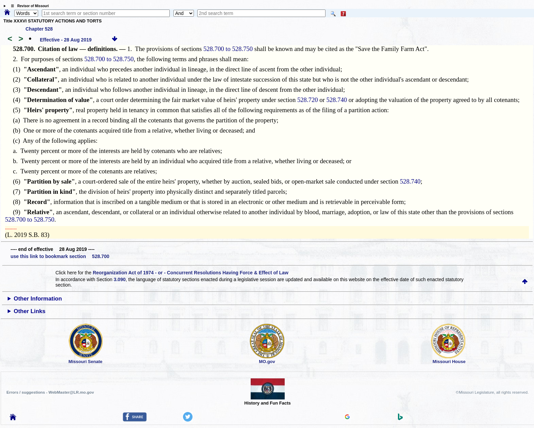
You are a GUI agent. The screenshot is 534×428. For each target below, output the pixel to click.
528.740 (336, 99)
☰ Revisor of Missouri (28, 6)
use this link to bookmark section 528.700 (60, 256)
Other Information (38, 298)
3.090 (120, 279)
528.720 (307, 99)
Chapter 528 (39, 29)
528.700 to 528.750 (228, 48)
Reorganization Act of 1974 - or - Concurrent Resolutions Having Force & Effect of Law (190, 272)
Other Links (29, 311)
